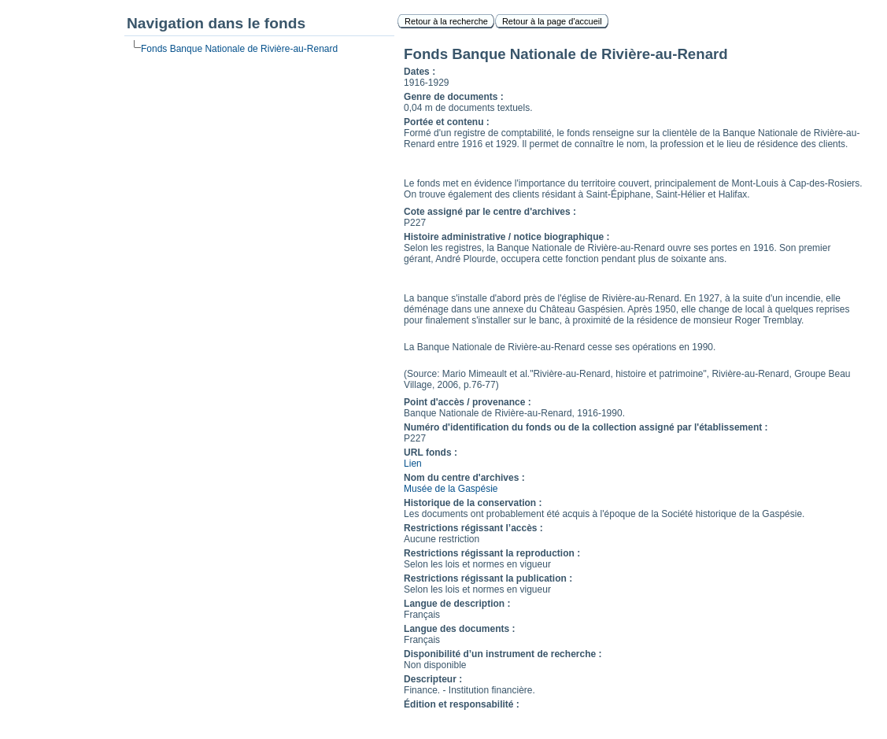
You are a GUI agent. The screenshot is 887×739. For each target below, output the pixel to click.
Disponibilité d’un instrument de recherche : (502, 654)
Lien (413, 463)
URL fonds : (430, 452)
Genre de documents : (454, 96)
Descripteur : (433, 679)
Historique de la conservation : (472, 502)
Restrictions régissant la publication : (488, 578)
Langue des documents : (459, 628)
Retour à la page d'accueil (552, 21)
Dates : (419, 71)
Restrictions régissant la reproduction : (492, 553)
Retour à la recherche (446, 21)
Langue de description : (457, 603)
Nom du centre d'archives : (464, 477)
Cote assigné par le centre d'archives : (490, 211)
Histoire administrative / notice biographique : (506, 236)
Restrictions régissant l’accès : (473, 528)
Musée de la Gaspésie (450, 488)
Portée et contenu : (447, 121)
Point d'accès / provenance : (467, 402)
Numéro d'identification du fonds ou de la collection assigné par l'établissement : (585, 427)
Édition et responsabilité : (461, 704)
